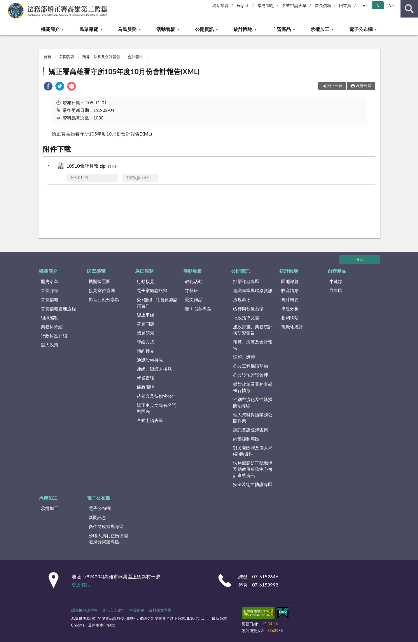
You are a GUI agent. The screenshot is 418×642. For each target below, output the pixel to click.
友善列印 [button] (363, 85)
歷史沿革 (49, 281)
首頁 (47, 56)
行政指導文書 (246, 317)
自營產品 (281, 29)
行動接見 (145, 281)
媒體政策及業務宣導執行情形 (252, 387)
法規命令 (242, 299)
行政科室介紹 (54, 335)
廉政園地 (145, 387)
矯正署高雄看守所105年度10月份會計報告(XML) (124, 71)
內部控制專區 (246, 438)
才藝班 (191, 290)
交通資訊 (80, 584)
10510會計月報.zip (92, 166)
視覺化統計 (292, 326)
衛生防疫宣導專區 (106, 526)
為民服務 (127, 29)
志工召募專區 (198, 308)
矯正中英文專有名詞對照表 (156, 408)
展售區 (335, 290)
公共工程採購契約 (250, 366)
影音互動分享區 (104, 299)
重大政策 (49, 344)
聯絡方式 (145, 341)
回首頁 (345, 5)
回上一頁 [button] (334, 85)
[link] (48, 87)
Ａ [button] (378, 5)
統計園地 (243, 29)
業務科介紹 (52, 326)
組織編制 (49, 317)
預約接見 (145, 350)
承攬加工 (320, 29)
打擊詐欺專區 (246, 281)
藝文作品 (193, 299)
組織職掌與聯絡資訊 (252, 290)
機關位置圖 (100, 281)
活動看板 (165, 29)
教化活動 (193, 281)
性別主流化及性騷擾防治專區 (252, 402)
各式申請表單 (294, 5)
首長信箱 (323, 5)
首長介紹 (49, 290)
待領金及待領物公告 (156, 396)
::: (4, 4)
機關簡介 (50, 29)
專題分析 (290, 308)
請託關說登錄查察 (250, 429)
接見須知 (145, 332)
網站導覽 (220, 5)
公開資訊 (204, 29)
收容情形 (290, 290)
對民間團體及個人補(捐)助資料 (252, 451)
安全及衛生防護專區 (252, 484)
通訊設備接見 (150, 359)
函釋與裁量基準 (248, 308)
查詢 (409, 9)
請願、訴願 (244, 357)
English (243, 5)
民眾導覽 (88, 29)
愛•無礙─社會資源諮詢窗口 (157, 302)
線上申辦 (145, 314)
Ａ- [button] (365, 5)
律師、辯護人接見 (154, 369)
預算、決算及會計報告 (101, 56)
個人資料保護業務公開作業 (252, 417)
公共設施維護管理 (250, 375)
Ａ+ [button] (391, 5)
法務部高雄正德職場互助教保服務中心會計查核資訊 (252, 469)
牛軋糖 (335, 281)
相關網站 (290, 317)
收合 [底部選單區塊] (359, 259)
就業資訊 (145, 378)
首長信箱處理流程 (58, 308)
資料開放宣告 (160, 610)
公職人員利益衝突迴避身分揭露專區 (108, 538)
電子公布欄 (360, 29)
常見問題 (266, 5)
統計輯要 (290, 299)
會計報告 (135, 56)
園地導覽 (290, 281)
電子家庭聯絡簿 (152, 290)
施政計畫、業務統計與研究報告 (252, 329)
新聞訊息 (97, 517)
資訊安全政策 (113, 610)
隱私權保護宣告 (84, 610)
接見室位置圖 (102, 290)
